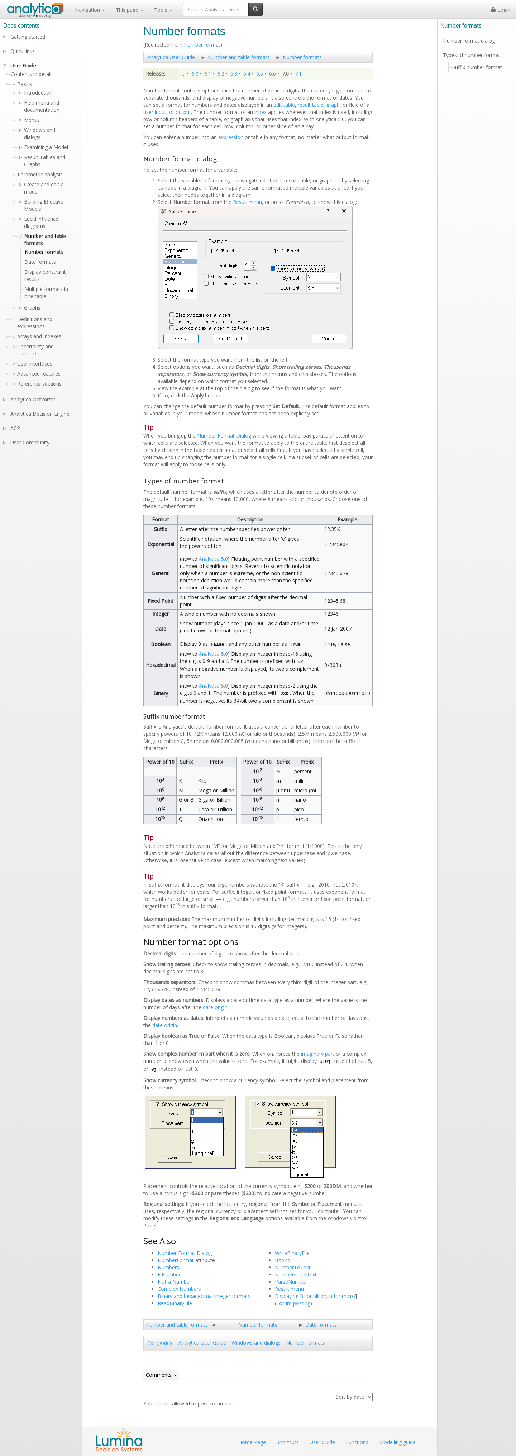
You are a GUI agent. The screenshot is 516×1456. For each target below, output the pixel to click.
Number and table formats (239, 57)
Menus (32, 119)
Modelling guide (397, 1442)
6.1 (208, 73)
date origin (215, 1007)
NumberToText (293, 1267)
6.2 (221, 73)
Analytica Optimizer (32, 399)
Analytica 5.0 (213, 558)
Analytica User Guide (171, 57)
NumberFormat (176, 1260)
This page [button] (129, 9)
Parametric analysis (40, 174)
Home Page (252, 1442)
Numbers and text (296, 1274)
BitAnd (282, 1260)
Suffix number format (477, 67)
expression (230, 137)
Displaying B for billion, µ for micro (315, 1296)
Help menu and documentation (41, 106)
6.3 (233, 73)
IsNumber (169, 1274)
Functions (357, 1442)
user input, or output (167, 112)
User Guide (23, 65)
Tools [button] (163, 9)
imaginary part (317, 1053)
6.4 (246, 73)
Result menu (247, 202)
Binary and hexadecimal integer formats (204, 1296)
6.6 (272, 73)
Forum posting (293, 1303)
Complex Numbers (179, 1288)
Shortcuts (288, 1442)
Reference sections (39, 383)
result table (311, 104)
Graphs (32, 307)
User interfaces (34, 363)
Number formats (302, 57)
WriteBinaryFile (292, 1253)
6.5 (259, 73)
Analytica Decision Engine (40, 413)
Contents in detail (31, 74)
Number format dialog (469, 40)
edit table (284, 104)
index (260, 112)
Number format (202, 44)
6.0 (195, 73)
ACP (15, 428)
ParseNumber (291, 1281)
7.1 (298, 73)
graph (333, 104)
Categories (159, 1343)
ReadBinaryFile (175, 1303)
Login (500, 9)
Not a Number (174, 1281)
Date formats (321, 1324)
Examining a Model (46, 147)
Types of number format (471, 55)
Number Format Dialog (224, 435)
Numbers (168, 1267)
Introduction (38, 92)
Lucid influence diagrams (41, 222)
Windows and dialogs (256, 1342)
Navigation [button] (90, 9)
